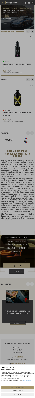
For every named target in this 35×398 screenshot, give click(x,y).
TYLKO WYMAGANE (17, 390)
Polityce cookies (27, 381)
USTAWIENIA (17, 394)
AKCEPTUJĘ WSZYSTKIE (17, 387)
